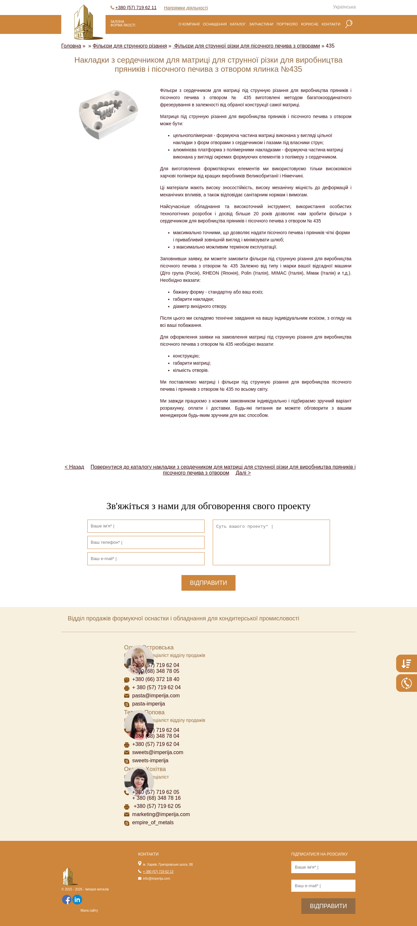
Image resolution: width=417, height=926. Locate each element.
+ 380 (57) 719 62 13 (158, 871)
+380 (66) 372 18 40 (156, 679)
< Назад (74, 467)
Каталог (238, 24)
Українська (344, 6)
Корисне (309, 24)
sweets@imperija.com (157, 752)
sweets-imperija (150, 760)
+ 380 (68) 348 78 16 (156, 798)
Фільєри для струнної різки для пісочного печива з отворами (246, 46)
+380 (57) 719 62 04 (156, 665)
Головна (71, 46)
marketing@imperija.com (161, 814)
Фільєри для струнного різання (130, 46)
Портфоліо (287, 24)
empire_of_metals (153, 822)
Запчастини (261, 24)
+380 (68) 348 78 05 (156, 671)
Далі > (243, 473)
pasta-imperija (148, 703)
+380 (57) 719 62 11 (136, 7)
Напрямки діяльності (186, 7)
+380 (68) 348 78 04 (156, 736)
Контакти (331, 24)
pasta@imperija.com (156, 695)
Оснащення (215, 24)
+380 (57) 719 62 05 (156, 792)
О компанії (189, 24)
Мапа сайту (89, 910)
